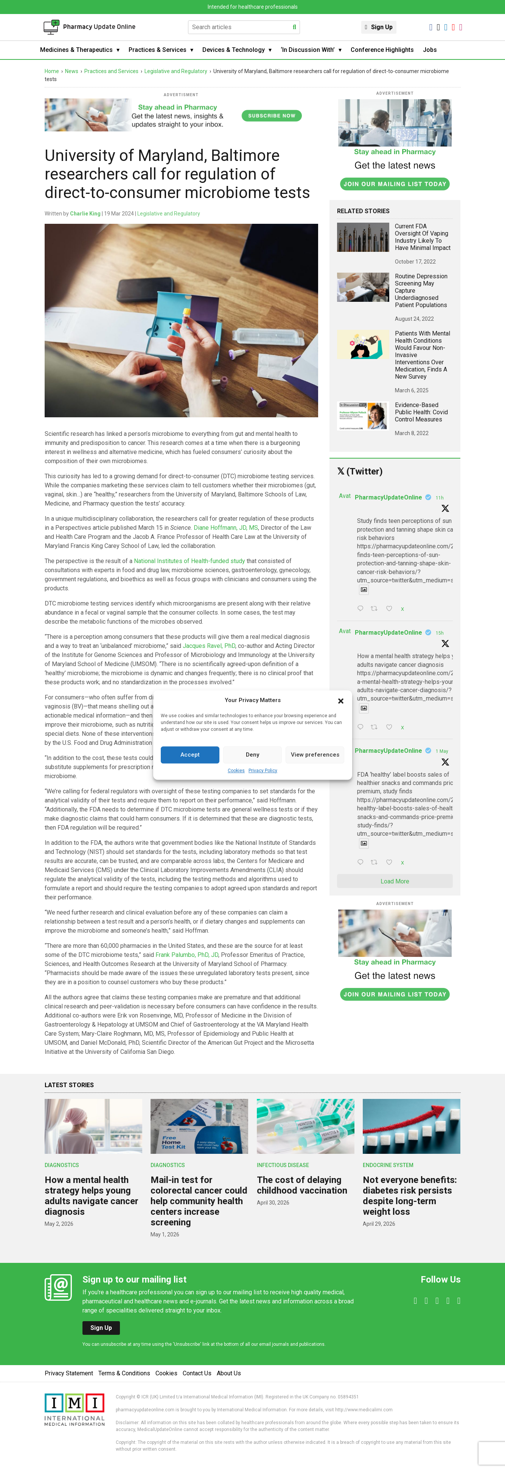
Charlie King (85, 214)
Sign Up (382, 27)
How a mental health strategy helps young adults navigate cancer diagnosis (91, 1196)
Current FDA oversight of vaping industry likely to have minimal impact (423, 237)
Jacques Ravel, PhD (209, 645)
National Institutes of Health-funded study (189, 561)
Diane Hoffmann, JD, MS (226, 527)
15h (440, 633)
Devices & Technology (233, 49)
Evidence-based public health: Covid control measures (421, 412)
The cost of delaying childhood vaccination (302, 1185)
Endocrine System (388, 1165)
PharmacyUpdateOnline (388, 497)
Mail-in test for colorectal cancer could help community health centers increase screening (199, 1201)
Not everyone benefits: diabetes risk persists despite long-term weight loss (410, 1196)
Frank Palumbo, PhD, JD (186, 954)
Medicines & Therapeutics (76, 49)
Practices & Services (157, 49)
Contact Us (197, 1373)
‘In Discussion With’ (308, 49)
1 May (442, 751)
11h (440, 498)
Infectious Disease (283, 1165)
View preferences (315, 754)
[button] (341, 700)
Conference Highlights (382, 49)
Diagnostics (62, 1165)
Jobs (430, 49)
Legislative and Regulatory (168, 214)
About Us (229, 1373)
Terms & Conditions (124, 1373)
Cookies (236, 770)
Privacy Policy (263, 770)
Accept (190, 754)
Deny (252, 754)
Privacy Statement (69, 1373)
